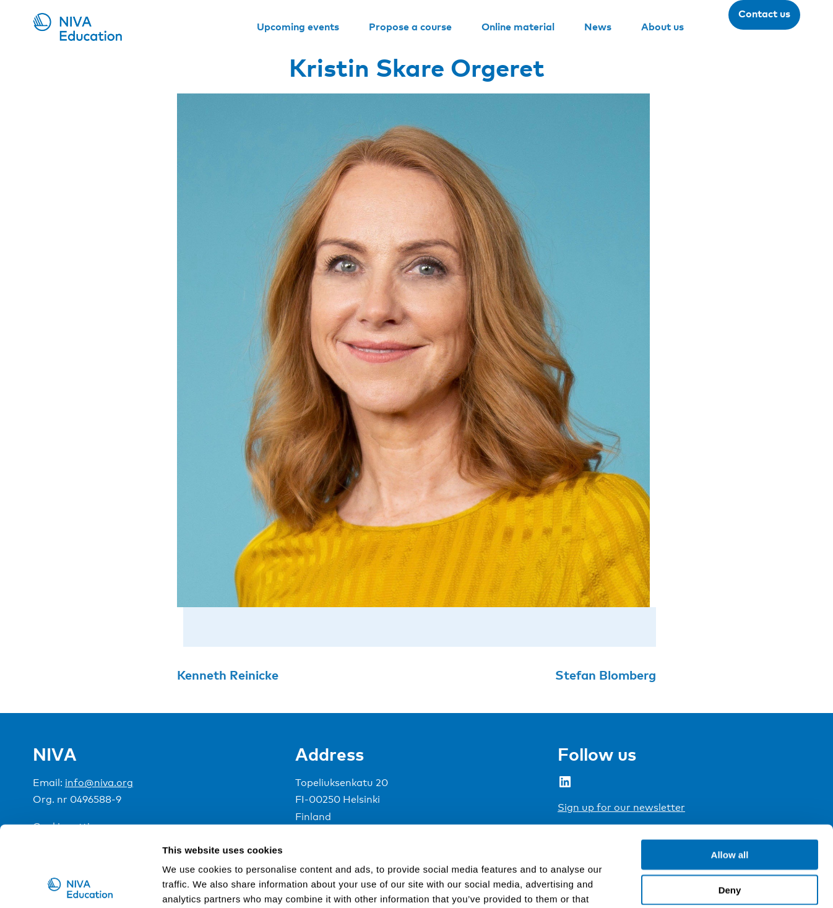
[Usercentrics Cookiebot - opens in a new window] (80, 884)
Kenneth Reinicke (227, 674)
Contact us (764, 13)
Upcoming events (298, 26)
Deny (730, 809)
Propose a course (410, 26)
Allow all (730, 774)
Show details (649, 883)
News (597, 26)
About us (662, 26)
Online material (518, 26)
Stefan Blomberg (605, 674)
